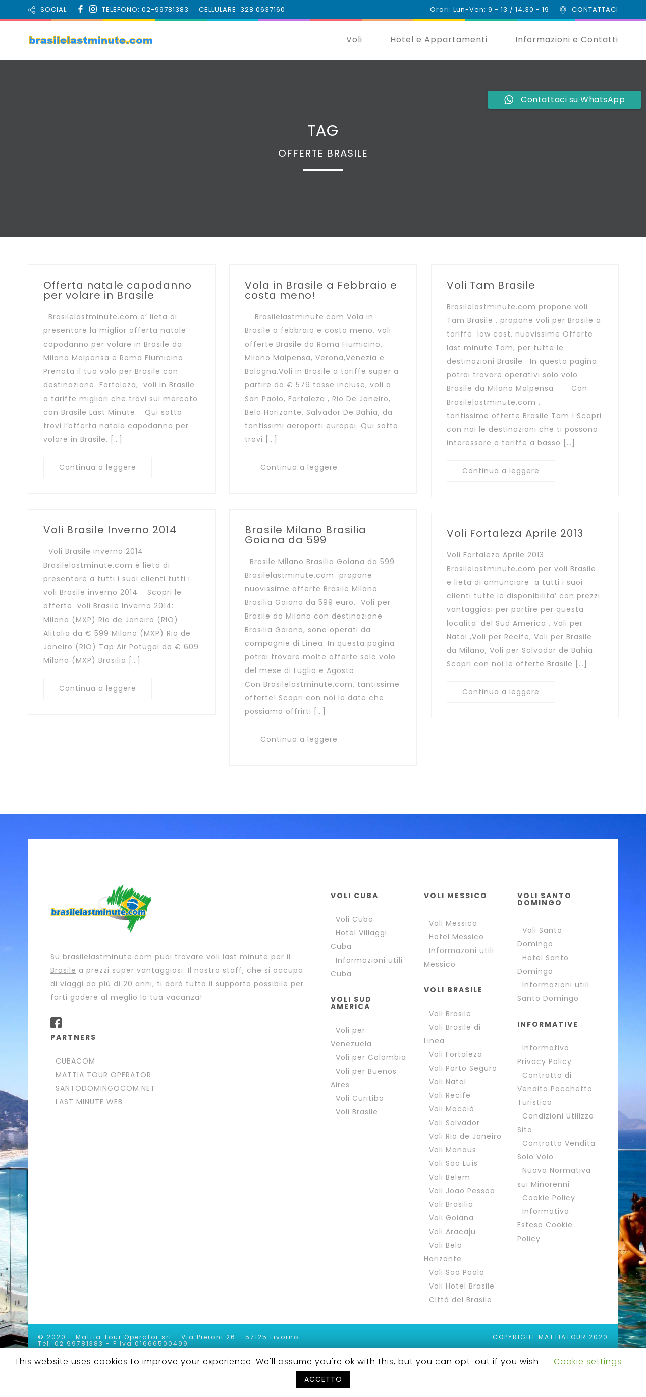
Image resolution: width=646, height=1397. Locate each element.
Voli (354, 39)
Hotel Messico (456, 937)
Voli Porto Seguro (463, 1068)
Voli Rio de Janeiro (465, 1136)
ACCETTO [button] (323, 1379)
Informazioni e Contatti (566, 39)
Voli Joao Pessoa (462, 1191)
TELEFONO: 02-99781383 (145, 9)
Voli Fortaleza (455, 1054)
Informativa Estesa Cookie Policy (545, 1225)
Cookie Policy (548, 1198)
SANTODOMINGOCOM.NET (105, 1088)
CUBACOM (75, 1061)
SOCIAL (53, 9)
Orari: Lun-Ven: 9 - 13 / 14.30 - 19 (489, 9)
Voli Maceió (451, 1109)
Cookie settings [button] (588, 1361)
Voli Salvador (454, 1122)
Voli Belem (449, 1177)
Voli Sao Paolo (456, 1272)
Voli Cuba (354, 919)
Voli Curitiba (360, 1098)
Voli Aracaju (452, 1231)
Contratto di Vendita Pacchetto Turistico (555, 1088)
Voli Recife (450, 1095)
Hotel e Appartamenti (439, 39)
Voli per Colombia (371, 1057)
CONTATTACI (595, 9)
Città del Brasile (460, 1300)
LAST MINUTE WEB (89, 1102)
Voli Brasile (357, 1112)
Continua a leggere (97, 467)
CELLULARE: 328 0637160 (242, 9)
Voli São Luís (453, 1163)
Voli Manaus (452, 1150)
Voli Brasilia (451, 1204)
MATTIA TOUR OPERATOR (103, 1075)
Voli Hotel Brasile (462, 1286)
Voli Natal (447, 1082)
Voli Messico (453, 923)
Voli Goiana (451, 1218)
